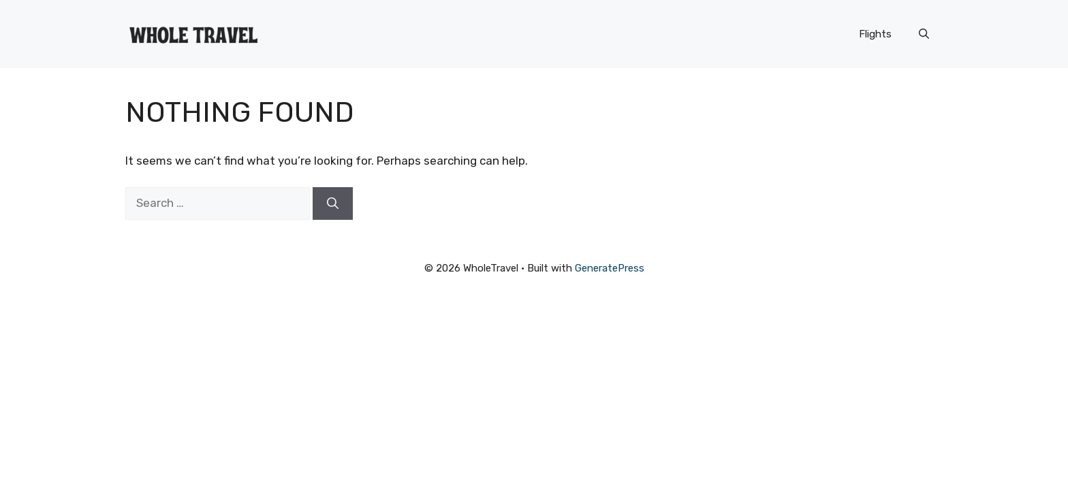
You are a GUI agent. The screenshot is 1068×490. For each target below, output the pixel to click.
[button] (924, 34)
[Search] (333, 203)
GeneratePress (609, 268)
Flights (875, 34)
